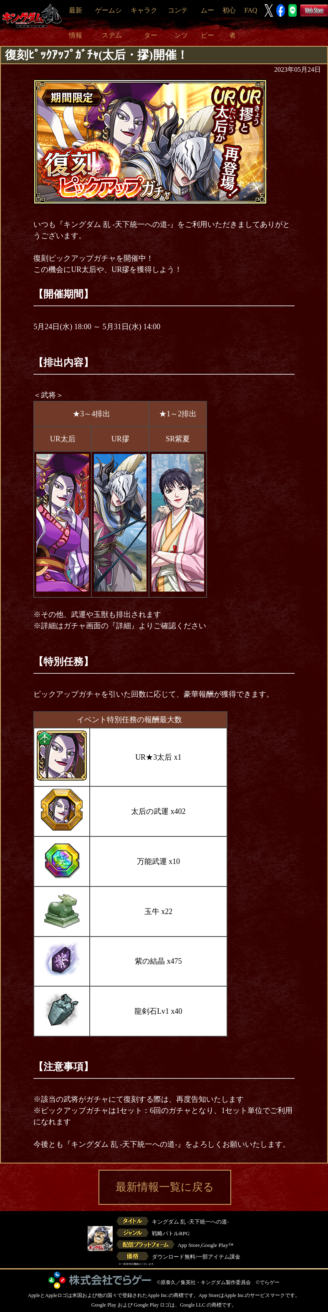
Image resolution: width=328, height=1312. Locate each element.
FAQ (250, 10)
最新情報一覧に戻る (165, 1187)
